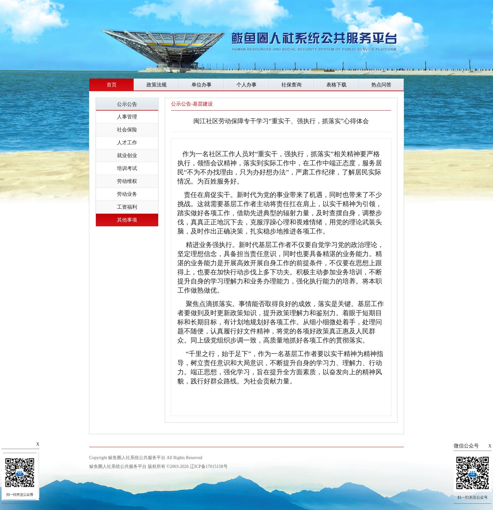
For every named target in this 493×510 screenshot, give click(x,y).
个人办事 (246, 84)
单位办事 (201, 84)
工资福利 (127, 207)
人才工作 (127, 142)
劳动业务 (127, 194)
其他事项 (127, 219)
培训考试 (127, 168)
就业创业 (127, 155)
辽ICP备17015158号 (209, 466)
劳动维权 (127, 181)
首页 (111, 84)
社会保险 (127, 129)
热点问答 (381, 84)
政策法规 (157, 84)
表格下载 (336, 84)
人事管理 (127, 116)
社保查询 (291, 84)
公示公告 (127, 104)
